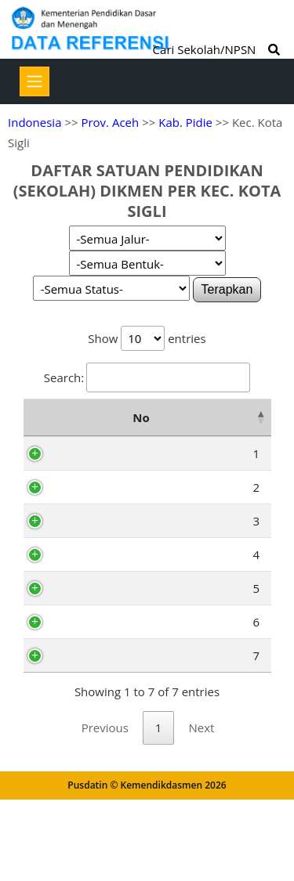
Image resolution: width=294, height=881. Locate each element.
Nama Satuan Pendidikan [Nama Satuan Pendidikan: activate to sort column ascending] (201, 428)
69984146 (104, 507)
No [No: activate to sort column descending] (39, 427)
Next (201, 809)
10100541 (104, 582)
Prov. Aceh (110, 122)
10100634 (104, 703)
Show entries (146, 338)
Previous (105, 809)
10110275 (104, 737)
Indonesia (34, 122)
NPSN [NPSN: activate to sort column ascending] (99, 427)
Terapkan (227, 289)
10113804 (104, 474)
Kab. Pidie (185, 122)
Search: (147, 377)
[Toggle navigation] (34, 81)
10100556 (104, 615)
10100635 (104, 669)
